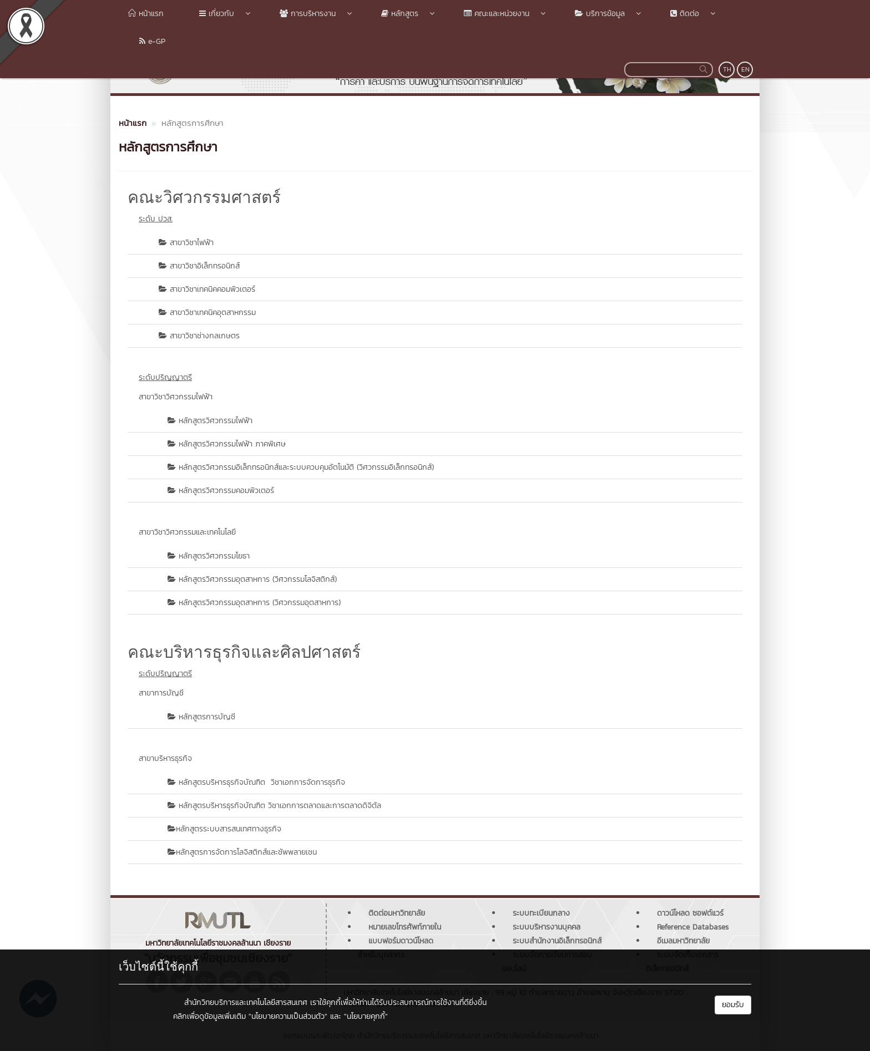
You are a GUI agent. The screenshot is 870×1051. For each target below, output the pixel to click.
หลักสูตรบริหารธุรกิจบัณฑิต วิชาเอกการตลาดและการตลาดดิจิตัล (280, 805)
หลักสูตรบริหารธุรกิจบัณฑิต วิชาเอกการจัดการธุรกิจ (262, 782)
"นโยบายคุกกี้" (366, 1016)
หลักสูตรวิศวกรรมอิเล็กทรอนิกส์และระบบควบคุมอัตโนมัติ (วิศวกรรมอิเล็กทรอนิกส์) (306, 467)
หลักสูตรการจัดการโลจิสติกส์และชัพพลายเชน (246, 852)
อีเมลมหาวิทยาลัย (683, 941)
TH (727, 69)
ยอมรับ (733, 1005)
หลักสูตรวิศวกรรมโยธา (214, 556)
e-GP (146, 41)
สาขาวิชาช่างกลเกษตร (205, 336)
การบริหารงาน (307, 13)
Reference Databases (693, 927)
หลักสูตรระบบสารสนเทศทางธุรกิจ (228, 829)
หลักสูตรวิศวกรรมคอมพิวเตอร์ (226, 490)
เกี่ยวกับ (216, 13)
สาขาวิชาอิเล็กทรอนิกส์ (205, 266)
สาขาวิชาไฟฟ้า (192, 242)
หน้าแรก (146, 13)
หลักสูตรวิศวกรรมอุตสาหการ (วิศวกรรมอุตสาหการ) (260, 602)
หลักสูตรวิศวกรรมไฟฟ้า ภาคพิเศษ (232, 444)
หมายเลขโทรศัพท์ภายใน (404, 927)
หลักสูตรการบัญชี (207, 717)
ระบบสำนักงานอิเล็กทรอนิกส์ (557, 941)
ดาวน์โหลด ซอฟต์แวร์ (690, 913)
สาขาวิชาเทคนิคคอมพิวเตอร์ (212, 289)
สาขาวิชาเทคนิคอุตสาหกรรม (213, 312)
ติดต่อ (684, 13)
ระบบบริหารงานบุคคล (546, 927)
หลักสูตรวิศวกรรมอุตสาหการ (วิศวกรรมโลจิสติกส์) (258, 579)
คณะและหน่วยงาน (496, 13)
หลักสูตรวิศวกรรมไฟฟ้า (215, 421)
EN (745, 69)
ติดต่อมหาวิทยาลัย (396, 913)
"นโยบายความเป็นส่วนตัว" (288, 1016)
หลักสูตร (399, 13)
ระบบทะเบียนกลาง (541, 913)
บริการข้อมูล (599, 13)
